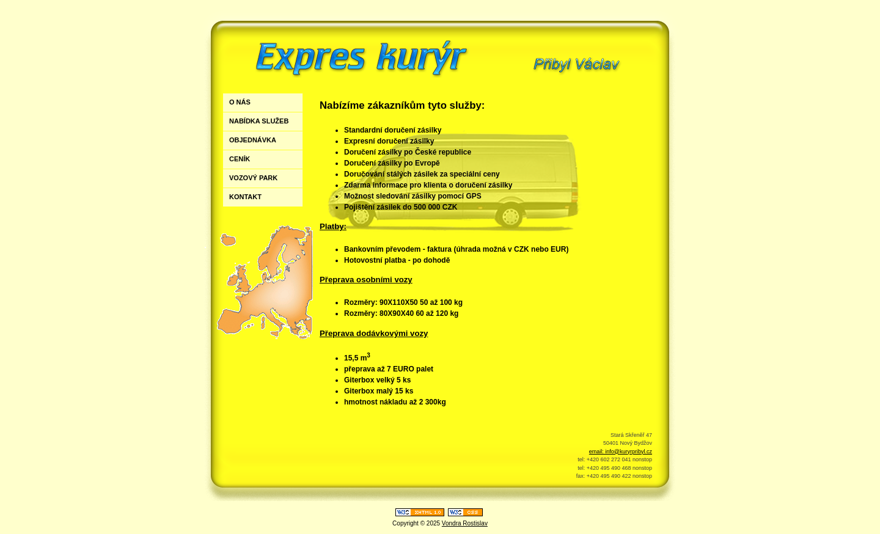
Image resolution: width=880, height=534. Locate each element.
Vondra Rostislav (465, 523)
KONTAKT (245, 196)
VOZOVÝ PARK (253, 177)
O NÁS (240, 102)
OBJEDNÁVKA (252, 140)
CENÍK (239, 159)
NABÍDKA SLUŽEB (258, 121)
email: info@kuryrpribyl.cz (620, 451)
